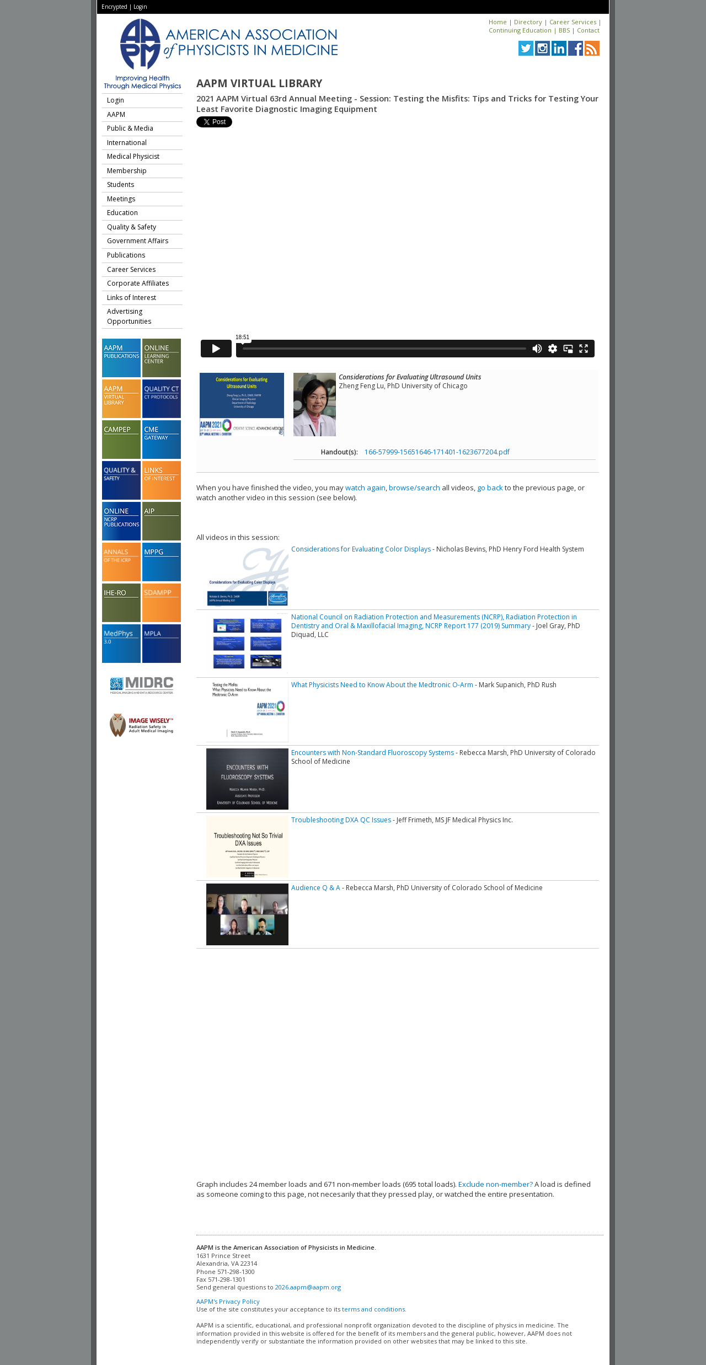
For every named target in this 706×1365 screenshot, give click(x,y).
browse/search (414, 488)
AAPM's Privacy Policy (228, 1301)
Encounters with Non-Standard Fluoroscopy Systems (372, 752)
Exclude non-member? (495, 1184)
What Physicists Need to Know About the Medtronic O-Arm (382, 684)
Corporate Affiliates (138, 283)
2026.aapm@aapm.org (308, 1287)
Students (120, 184)
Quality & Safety (131, 227)
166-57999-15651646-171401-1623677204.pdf (437, 452)
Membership (127, 170)
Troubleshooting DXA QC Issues (341, 820)
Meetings (121, 199)
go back (490, 488)
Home (498, 22)
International (127, 142)
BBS (564, 30)
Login (140, 6)
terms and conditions (373, 1309)
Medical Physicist (133, 156)
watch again (365, 488)
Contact (588, 30)
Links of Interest (131, 297)
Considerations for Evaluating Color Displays (361, 549)
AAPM (116, 114)
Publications (126, 255)
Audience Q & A (315, 887)
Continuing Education (520, 30)
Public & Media (130, 128)
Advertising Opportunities (129, 316)
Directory (528, 22)
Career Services (572, 22)
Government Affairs (137, 240)
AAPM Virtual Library (259, 83)
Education (122, 212)
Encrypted (114, 6)
